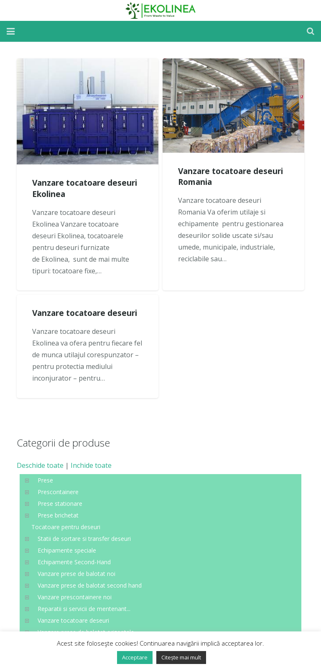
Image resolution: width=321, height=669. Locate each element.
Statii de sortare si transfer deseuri (84, 539)
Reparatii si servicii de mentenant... (84, 609)
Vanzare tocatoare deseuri (84, 312)
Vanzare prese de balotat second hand (90, 585)
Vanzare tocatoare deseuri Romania (230, 176)
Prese (45, 480)
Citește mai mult (181, 657)
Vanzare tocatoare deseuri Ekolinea (84, 188)
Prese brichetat (58, 515)
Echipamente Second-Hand (74, 562)
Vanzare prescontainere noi (75, 597)
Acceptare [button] (135, 657)
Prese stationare (60, 503)
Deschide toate (40, 465)
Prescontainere (58, 492)
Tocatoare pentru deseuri (65, 527)
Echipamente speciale (67, 550)
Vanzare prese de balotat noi (76, 574)
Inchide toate (91, 465)
